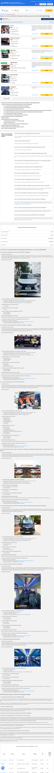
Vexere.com (17, 700)
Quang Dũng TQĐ (24, 671)
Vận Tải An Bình (23, 302)
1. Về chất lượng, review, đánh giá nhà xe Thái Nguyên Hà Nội (13, 120)
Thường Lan (23, 614)
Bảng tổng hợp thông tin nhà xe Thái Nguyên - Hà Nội (10, 125)
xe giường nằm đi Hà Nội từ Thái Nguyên (9, 739)
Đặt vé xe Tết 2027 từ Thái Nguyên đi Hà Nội (8, 128)
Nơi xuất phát (5, 9)
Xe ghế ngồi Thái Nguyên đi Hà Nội (26, 219)
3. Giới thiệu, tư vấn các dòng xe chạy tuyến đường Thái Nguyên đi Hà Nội (15, 123)
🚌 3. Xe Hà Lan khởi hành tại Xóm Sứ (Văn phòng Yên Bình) (13, 108)
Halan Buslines (23, 483)
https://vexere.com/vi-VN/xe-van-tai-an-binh (26, 321)
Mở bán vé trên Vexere (41, 1)
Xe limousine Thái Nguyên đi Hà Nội (25, 204)
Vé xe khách (2, 14)
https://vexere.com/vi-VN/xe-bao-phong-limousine (26, 560)
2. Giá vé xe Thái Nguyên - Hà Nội (9, 122)
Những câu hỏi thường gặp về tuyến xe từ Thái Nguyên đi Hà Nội (12, 116)
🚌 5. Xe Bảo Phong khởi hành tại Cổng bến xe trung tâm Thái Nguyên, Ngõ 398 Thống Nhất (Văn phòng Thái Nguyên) (23, 111)
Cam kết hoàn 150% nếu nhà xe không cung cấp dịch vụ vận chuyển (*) (16, 3)
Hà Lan (22, 414)
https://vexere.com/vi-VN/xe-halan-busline (26, 502)
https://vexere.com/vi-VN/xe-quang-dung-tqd (27, 690)
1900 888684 (22, 322)
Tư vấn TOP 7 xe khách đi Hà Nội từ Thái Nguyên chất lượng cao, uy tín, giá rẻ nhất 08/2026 (16, 104)
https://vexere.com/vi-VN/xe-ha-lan (22, 445)
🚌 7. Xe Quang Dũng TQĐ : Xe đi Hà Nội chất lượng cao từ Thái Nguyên (15, 114)
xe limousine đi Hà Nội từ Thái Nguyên (9, 727)
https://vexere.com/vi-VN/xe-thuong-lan (24, 635)
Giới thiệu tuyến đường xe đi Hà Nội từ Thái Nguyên (9, 119)
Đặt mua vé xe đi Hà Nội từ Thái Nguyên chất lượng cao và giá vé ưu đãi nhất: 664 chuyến (20, 102)
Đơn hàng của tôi (33, 1)
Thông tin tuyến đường (5, 117)
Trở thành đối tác (50, 1)
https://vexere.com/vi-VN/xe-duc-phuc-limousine (28, 378)
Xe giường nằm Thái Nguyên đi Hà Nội (43, 211)
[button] (34, 133)
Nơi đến (17, 9)
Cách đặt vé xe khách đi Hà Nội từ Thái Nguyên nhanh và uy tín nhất (12, 126)
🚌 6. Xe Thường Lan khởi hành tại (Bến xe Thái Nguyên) (12, 113)
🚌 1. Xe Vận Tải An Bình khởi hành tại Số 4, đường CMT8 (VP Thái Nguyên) (16, 105)
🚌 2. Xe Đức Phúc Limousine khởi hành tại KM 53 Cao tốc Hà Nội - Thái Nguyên (16, 107)
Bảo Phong (23, 540)
